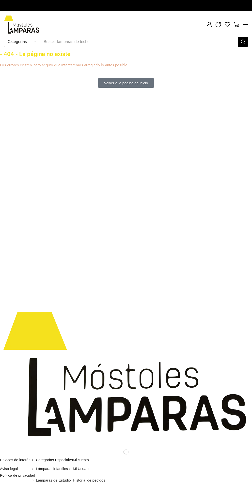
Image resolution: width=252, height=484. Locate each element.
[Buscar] (243, 42)
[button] (209, 24)
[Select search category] (21, 42)
